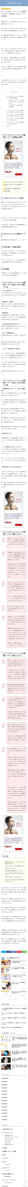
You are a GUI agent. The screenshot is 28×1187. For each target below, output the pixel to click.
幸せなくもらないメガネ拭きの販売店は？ (12, 1027)
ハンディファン (16, 1182)
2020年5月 (4, 1094)
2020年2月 (4, 1103)
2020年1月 (4, 1107)
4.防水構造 (11, 107)
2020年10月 (4, 1078)
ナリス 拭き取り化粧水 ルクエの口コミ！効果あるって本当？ (14, 1009)
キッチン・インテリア (15, 1180)
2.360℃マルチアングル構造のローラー (16, 102)
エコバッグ (16, 1142)
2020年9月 (4, 1081)
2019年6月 (4, 1113)
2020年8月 (4, 1084)
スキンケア (15, 1168)
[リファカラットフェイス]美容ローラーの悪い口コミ (15, 119)
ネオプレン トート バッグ (16, 1137)
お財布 (15, 1148)
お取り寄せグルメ (15, 1129)
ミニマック (16, 1164)
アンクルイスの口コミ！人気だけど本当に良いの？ (13, 1014)
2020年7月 (4, 1088)
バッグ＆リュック (15, 1133)
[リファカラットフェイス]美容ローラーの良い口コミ (15, 123)
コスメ (15, 1162)
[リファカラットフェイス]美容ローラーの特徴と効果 (15, 97)
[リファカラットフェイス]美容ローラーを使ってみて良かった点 (15, 115)
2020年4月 (4, 1097)
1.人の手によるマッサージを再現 (16, 100)
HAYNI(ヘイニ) (16, 1144)
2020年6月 (4, 1091)
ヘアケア (15, 1158)
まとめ (8, 126)
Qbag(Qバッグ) (16, 1135)
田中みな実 (16, 1176)
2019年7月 (4, 1110)
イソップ (16, 1170)
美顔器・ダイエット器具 (6, 8)
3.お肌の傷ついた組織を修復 (15, 105)
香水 (15, 1155)
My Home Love (14, 3)
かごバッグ (16, 1141)
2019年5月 (4, 1116)
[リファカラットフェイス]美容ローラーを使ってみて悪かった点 (15, 111)
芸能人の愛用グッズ (15, 1174)
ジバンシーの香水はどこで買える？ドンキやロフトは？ (13, 1018)
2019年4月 (4, 1119)
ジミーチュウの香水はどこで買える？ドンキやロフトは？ (13, 1023)
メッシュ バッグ (16, 1139)
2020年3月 (4, 1100)
